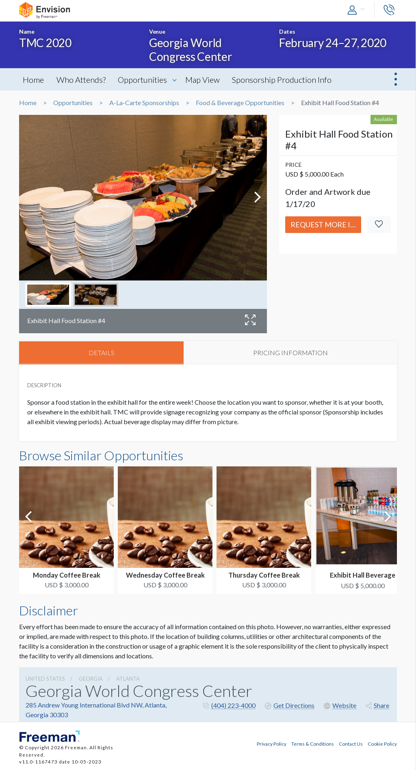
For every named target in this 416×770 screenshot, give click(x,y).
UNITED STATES (45, 679)
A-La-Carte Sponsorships (144, 102)
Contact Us (351, 744)
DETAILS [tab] (102, 353)
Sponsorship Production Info (286, 79)
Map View (205, 79)
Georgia (91, 679)
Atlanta (128, 679)
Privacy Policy (271, 744)
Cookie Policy (382, 744)
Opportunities (144, 79)
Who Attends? (82, 79)
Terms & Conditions (312, 744)
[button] (358, 10)
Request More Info (325, 224)
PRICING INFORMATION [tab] (290, 353)
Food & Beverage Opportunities (240, 102)
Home (33, 79)
